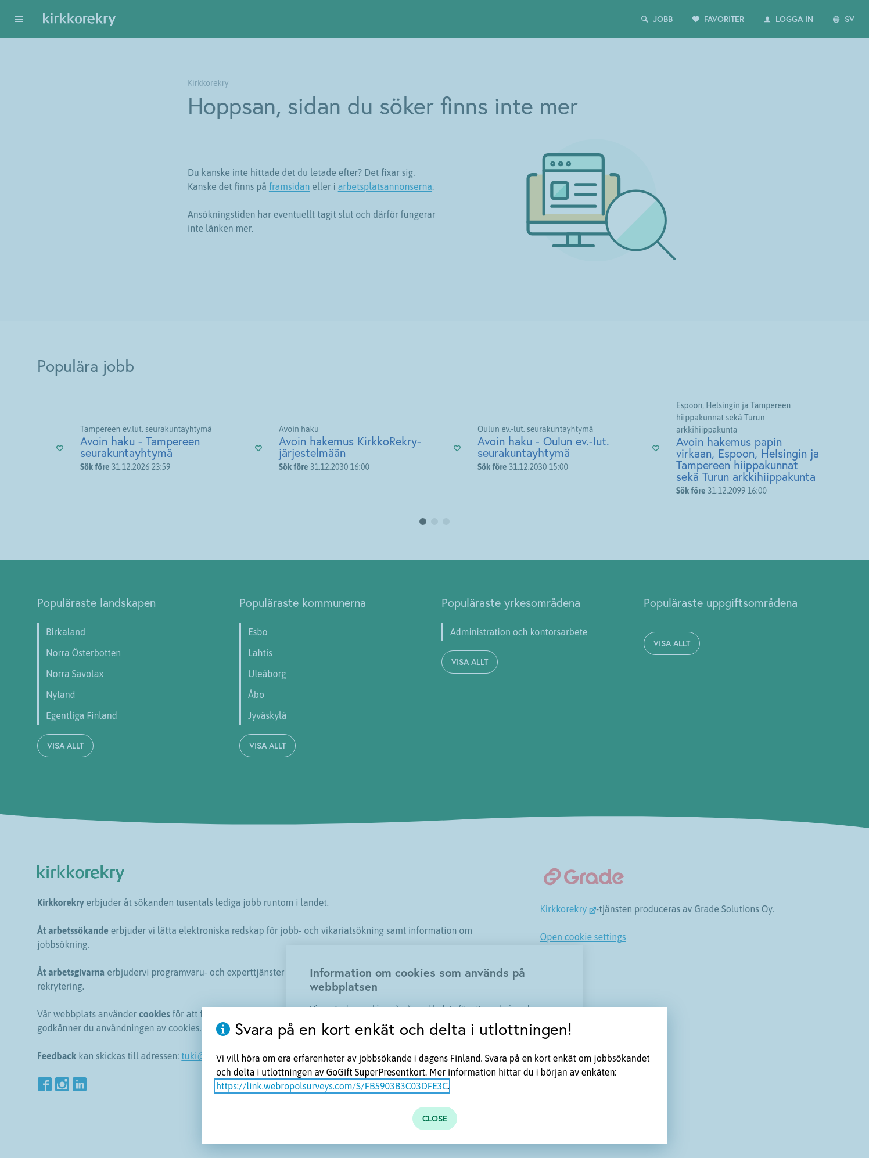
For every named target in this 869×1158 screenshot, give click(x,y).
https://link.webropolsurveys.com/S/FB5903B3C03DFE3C (332, 1086)
